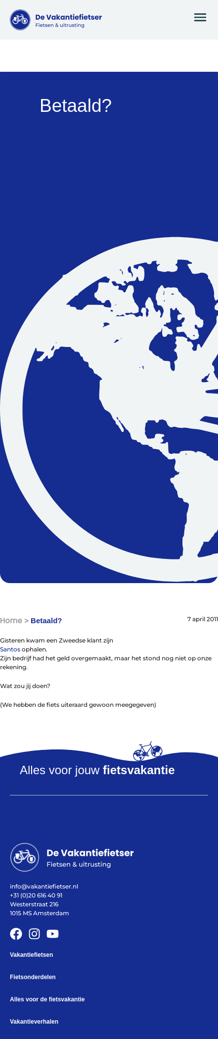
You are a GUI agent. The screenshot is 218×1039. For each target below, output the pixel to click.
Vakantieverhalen (34, 1021)
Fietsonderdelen (33, 977)
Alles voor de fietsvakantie (47, 999)
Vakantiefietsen (31, 954)
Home (11, 620)
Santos (10, 649)
